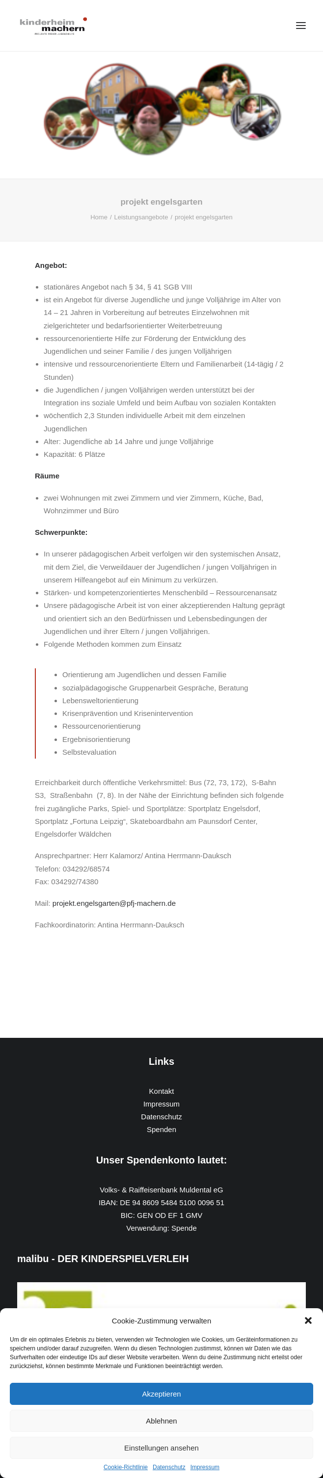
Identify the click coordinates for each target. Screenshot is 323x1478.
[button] (308, 1320)
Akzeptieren (161, 1394)
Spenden (161, 1129)
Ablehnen (161, 1421)
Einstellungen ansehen (161, 1448)
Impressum (204, 1467)
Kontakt (161, 1091)
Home (99, 217)
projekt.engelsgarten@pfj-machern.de (114, 903)
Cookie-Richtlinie (126, 1467)
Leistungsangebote (141, 217)
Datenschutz (169, 1467)
